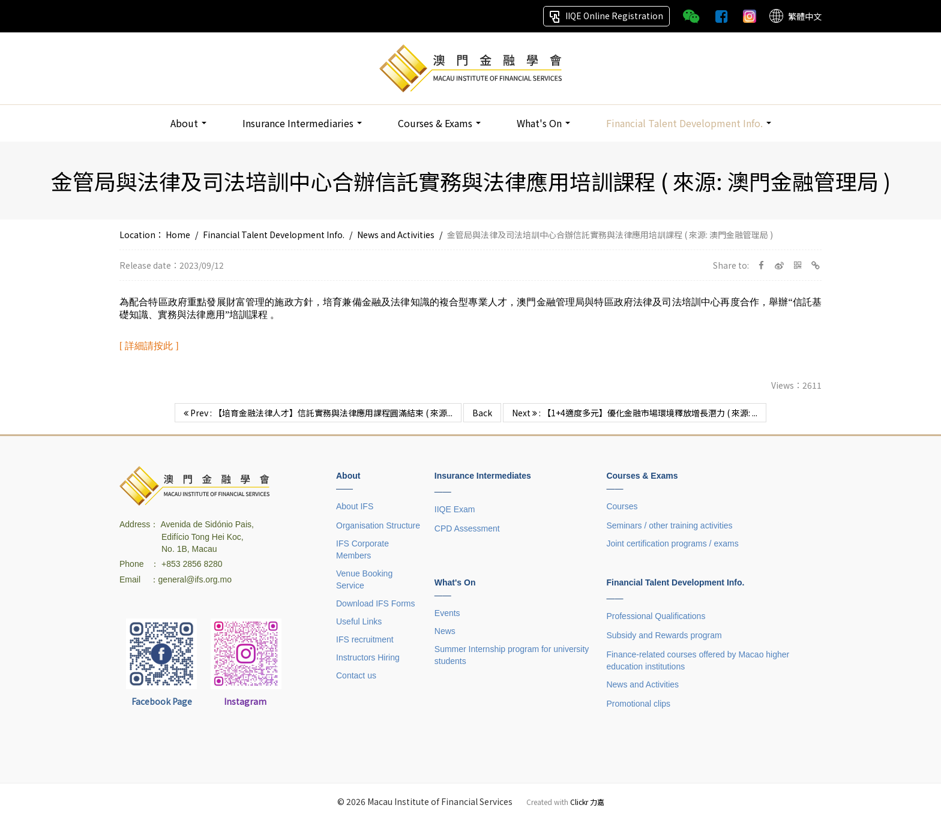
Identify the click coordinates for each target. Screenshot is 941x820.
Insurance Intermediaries (302, 123)
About (188, 123)
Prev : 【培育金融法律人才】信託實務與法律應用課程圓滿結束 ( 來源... (318, 413)
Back (482, 413)
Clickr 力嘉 (587, 802)
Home (178, 235)
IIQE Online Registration (606, 16)
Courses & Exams (439, 123)
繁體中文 (795, 16)
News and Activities (395, 235)
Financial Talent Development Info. (688, 123)
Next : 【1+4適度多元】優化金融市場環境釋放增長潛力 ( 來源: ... (634, 413)
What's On (543, 123)
